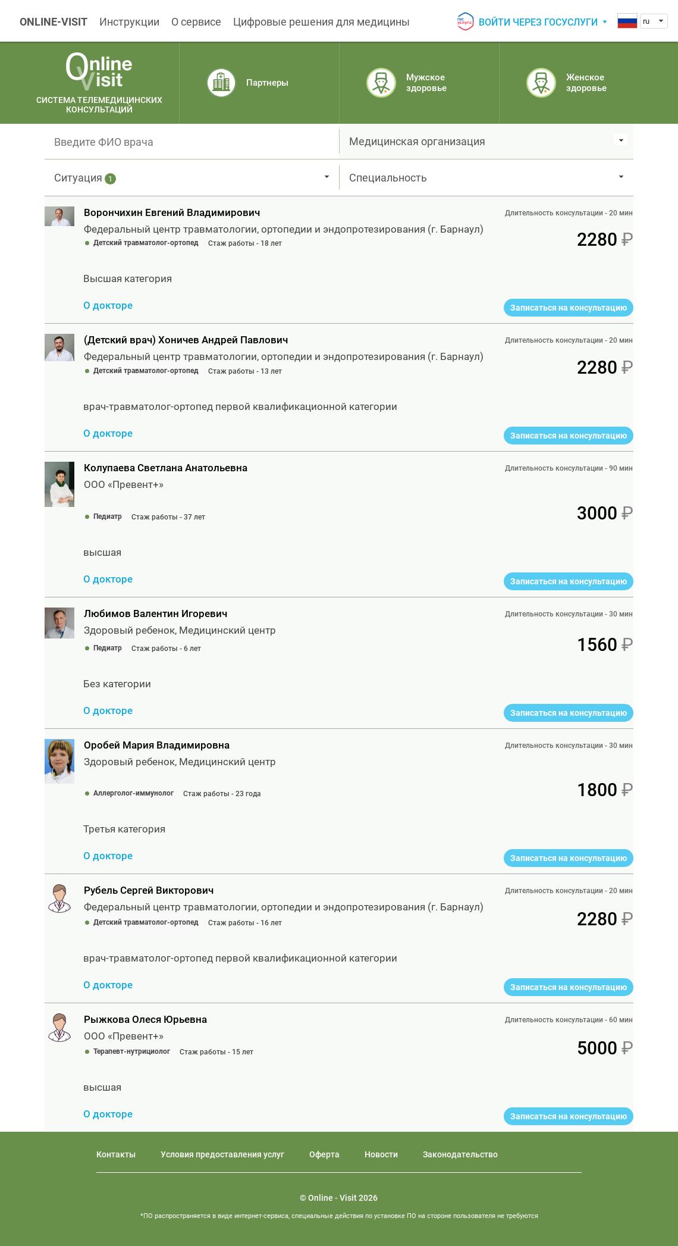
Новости (381, 1154)
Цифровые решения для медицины (321, 21)
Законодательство (460, 1154)
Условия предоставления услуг (222, 1154)
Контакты (116, 1154)
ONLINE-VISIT (53, 21)
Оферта (324, 1154)
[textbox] (192, 141)
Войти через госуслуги (538, 22)
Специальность (388, 177)
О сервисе (196, 21)
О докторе (108, 305)
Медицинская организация (417, 141)
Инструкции (129, 21)
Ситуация (85, 177)
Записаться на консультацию (568, 307)
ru (646, 21)
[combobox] (654, 21)
